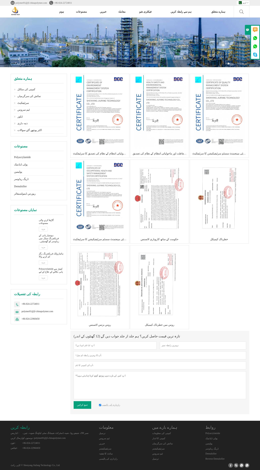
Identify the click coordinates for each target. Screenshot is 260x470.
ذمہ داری (22, 123)
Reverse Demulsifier (215, 459)
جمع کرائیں (82, 405)
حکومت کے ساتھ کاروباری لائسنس (159, 239)
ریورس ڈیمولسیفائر (25, 193)
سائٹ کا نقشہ (106, 453)
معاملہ (122, 11)
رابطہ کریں (20, 427)
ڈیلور (20, 116)
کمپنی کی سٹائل (26, 89)
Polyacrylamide (22, 157)
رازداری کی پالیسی (108, 459)
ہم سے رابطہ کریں (181, 11)
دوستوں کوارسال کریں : (22, 438)
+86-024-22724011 (63, 3)
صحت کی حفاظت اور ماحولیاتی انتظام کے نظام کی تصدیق (161, 153)
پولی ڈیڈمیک (21, 164)
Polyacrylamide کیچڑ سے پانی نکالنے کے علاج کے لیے (51, 270)
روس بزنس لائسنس (100, 324)
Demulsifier (20, 186)
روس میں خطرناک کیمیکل (159, 324)
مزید (43, 229)
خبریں (103, 11)
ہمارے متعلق (218, 11)
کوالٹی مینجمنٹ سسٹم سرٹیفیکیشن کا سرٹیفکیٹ (219, 153)
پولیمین (18, 171)
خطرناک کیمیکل (219, 239)
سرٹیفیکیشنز (105, 448)
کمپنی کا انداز (158, 438)
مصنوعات (81, 11)
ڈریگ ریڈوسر (21, 179)
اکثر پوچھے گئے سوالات (29, 130)
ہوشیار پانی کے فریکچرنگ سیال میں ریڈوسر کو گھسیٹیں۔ (49, 238)
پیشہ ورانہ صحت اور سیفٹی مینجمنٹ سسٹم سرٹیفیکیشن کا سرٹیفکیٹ (101, 239)
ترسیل (102, 433)
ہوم (61, 11)
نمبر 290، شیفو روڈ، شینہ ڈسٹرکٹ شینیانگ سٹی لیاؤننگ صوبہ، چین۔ (55, 433)
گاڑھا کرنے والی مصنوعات (46, 221)
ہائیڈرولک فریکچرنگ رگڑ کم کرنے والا (51, 255)
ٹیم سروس (23, 109)
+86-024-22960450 (30, 319)
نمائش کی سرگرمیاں (29, 96)
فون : (13, 443)
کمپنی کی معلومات (161, 433)
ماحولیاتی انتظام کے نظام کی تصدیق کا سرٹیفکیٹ (100, 153)
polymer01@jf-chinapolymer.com (31, 3)
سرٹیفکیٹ (23, 102)
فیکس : (14, 448)
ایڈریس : (15, 433)
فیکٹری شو (145, 11)
